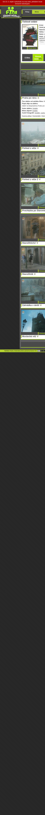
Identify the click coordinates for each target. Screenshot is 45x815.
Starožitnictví (29, 243)
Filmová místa (38, 57)
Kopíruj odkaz (27, 116)
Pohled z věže (29, 148)
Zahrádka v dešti (30, 305)
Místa (37, 12)
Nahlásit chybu (9, 350)
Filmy (27, 12)
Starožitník (27, 274)
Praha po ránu (29, 98)
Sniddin (35, 108)
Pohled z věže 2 (30, 179)
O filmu (27, 57)
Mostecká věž (29, 336)
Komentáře (36, 116)
